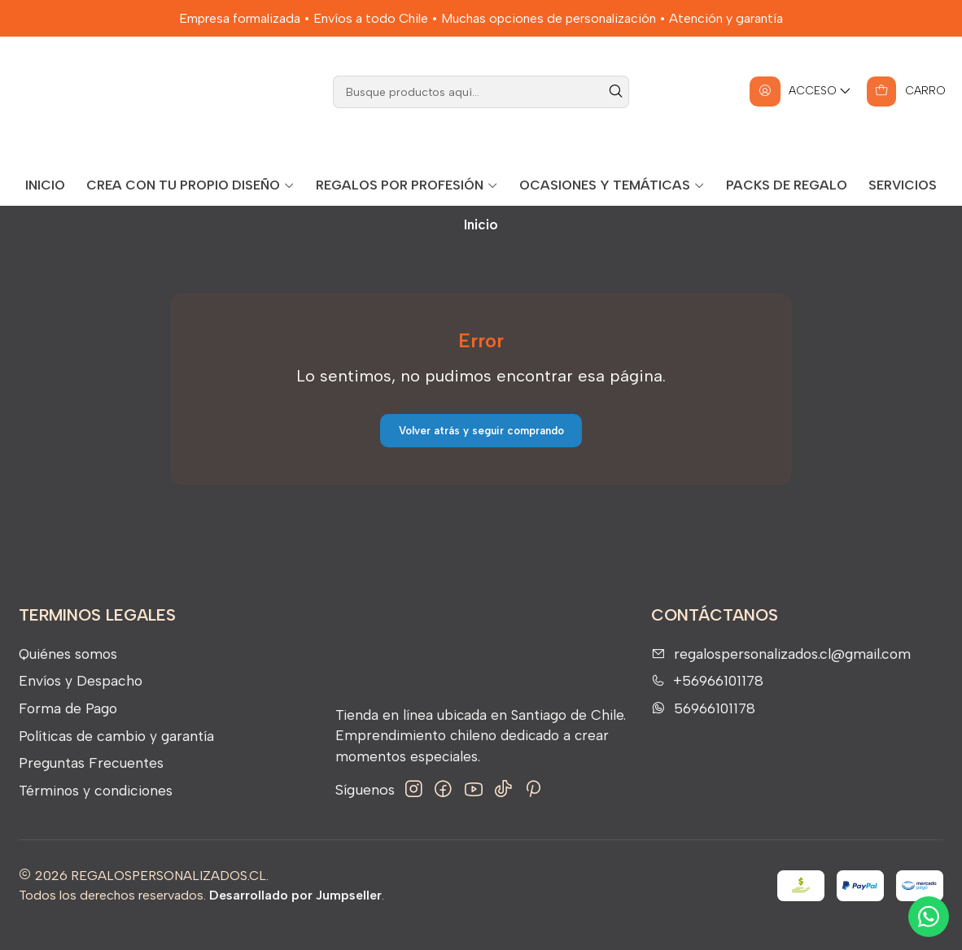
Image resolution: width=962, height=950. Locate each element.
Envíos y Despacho (80, 699)
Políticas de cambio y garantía (116, 753)
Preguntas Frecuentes (91, 781)
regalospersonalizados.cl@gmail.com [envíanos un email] (781, 671)
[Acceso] (798, 110)
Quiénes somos (68, 671)
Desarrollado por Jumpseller (295, 914)
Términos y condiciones (96, 808)
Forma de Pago (68, 725)
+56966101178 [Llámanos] (707, 699)
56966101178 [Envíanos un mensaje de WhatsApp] (703, 725)
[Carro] (905, 110)
